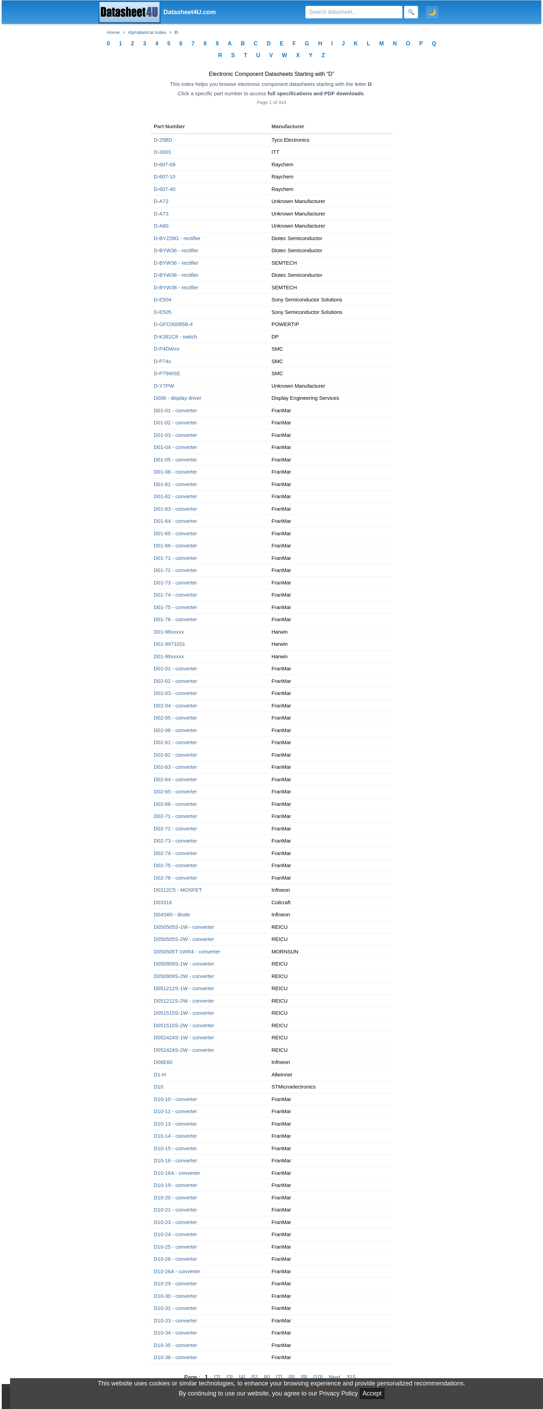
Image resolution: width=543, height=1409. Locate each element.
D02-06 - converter (175, 730)
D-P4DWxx (166, 349)
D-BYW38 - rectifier (176, 275)
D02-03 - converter (175, 693)
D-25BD (163, 140)
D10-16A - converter (177, 1173)
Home (113, 32)
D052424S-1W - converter (184, 1037)
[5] (254, 1377)
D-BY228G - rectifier (177, 238)
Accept (372, 1393)
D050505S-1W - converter (184, 927)
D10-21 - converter (175, 1210)
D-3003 (162, 152)
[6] (267, 1377)
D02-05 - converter (175, 718)
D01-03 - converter (175, 435)
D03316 (163, 902)
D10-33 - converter (175, 1320)
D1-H (160, 1074)
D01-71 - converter (175, 558)
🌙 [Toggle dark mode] (432, 12)
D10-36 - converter (175, 1357)
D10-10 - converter (175, 1099)
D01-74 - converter (175, 595)
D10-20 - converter (175, 1197)
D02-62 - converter (175, 755)
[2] (217, 1377)
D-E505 (162, 312)
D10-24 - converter (175, 1234)
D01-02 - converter (175, 422)
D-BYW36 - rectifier (176, 250)
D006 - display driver (178, 398)
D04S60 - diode (172, 914)
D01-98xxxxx (169, 632)
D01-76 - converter (175, 619)
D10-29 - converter (175, 1283)
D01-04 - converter (175, 447)
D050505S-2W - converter (184, 939)
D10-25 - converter (175, 1247)
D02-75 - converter (175, 865)
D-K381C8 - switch (175, 337)
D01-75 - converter (175, 607)
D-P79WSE (167, 373)
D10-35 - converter (175, 1345)
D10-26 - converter (175, 1259)
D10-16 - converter (175, 1160)
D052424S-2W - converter (184, 1050)
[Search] (353, 12)
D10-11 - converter (175, 1111)
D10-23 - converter (175, 1222)
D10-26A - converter (177, 1271)
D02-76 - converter (175, 878)
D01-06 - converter (175, 472)
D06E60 (163, 1062)
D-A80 (161, 226)
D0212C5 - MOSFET (178, 890)
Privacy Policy (338, 1393)
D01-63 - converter (175, 509)
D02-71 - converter (175, 816)
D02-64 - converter (175, 779)
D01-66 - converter (175, 545)
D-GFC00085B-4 (173, 324)
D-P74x (162, 361)
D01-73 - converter (175, 582)
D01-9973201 (169, 644)
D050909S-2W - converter (184, 976)
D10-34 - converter (175, 1333)
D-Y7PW (164, 386)
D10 (158, 1087)
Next (334, 1377)
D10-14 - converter (175, 1136)
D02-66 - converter (175, 804)
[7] (279, 1377)
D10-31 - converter (175, 1308)
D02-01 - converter (175, 668)
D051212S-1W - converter (184, 988)
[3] (229, 1377)
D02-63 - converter (175, 767)
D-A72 (161, 201)
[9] (304, 1377)
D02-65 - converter (175, 791)
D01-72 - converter (175, 570)
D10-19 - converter (175, 1185)
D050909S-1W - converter (184, 964)
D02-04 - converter (175, 705)
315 (351, 1377)
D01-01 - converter (175, 410)
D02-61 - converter (175, 742)
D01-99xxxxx (169, 656)
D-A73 (161, 214)
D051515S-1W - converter (184, 1013)
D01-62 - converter (175, 496)
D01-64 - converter (175, 521)
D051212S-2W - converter (184, 1001)
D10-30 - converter (175, 1296)
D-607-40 (165, 189)
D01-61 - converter (175, 484)
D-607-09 (165, 164)
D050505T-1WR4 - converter (187, 951)
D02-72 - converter (175, 828)
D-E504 (162, 299)
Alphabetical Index (147, 32)
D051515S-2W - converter (184, 1025)
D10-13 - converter (175, 1124)
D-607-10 (165, 176)
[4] (242, 1377)
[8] (291, 1377)
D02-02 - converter (175, 681)
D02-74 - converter (175, 853)
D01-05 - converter (175, 460)
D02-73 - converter (175, 841)
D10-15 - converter (175, 1148)
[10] (318, 1377)
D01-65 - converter (175, 533)
